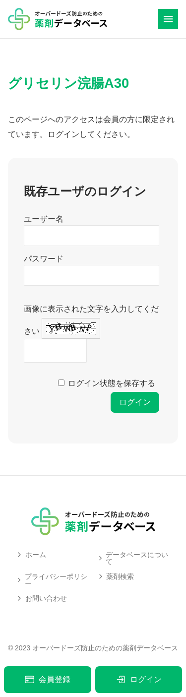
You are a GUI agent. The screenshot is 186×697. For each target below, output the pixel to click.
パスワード (43, 258)
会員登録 (47, 679)
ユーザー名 (43, 219)
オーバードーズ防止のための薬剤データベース (105, 648)
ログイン (139, 679)
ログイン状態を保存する (111, 383)
